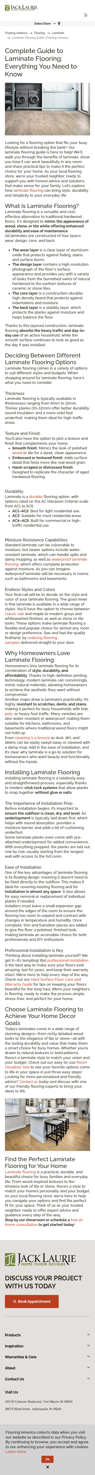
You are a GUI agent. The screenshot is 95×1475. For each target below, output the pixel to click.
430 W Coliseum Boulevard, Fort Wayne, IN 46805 (38, 1401)
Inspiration (47, 1346)
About (47, 1368)
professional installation (67, 960)
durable (36, 496)
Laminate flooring (20, 1172)
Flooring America (16, 33)
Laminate (58, 33)
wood (17, 453)
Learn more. (16, 1451)
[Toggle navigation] (86, 15)
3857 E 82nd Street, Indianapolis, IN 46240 (33, 1409)
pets (9, 714)
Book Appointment (31, 1301)
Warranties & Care (47, 1357)
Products (47, 1335)
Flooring (39, 33)
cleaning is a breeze (32, 738)
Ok (47, 1459)
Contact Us (47, 1379)
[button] (45, 23)
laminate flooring (28, 190)
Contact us (28, 1081)
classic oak (14, 614)
